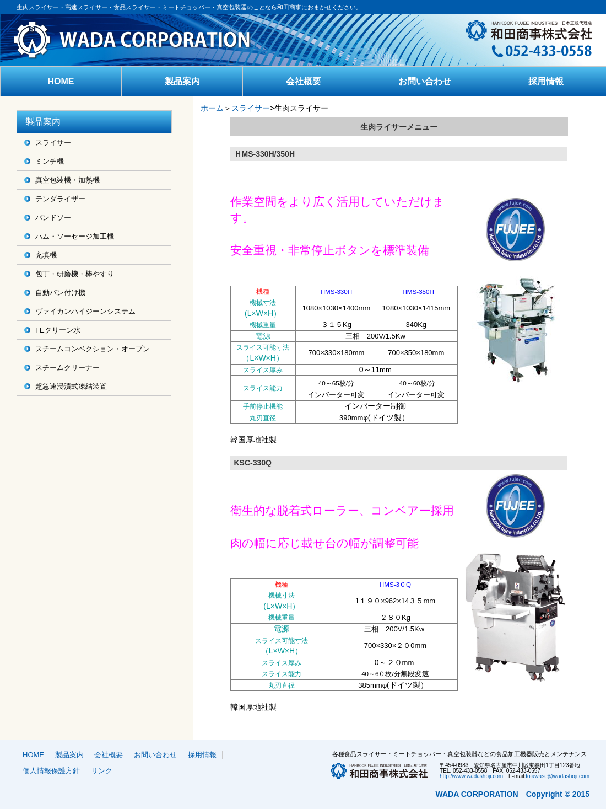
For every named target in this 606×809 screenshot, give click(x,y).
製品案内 (182, 81)
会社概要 (303, 81)
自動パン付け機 (60, 292)
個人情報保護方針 (51, 771)
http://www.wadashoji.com (471, 776)
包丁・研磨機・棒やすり (74, 274)
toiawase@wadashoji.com (557, 776)
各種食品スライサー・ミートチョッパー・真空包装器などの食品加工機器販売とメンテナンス (459, 754)
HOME (61, 81)
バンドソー (53, 217)
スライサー (53, 142)
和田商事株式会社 (158, 40)
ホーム (212, 108)
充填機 (46, 255)
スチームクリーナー (67, 367)
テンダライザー (60, 199)
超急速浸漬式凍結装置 (71, 386)
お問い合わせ (424, 81)
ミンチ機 (49, 161)
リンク (101, 771)
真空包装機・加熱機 (67, 180)
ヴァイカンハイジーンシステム (85, 311)
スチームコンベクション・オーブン (92, 349)
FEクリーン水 (57, 330)
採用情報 (546, 81)
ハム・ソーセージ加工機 (74, 236)
